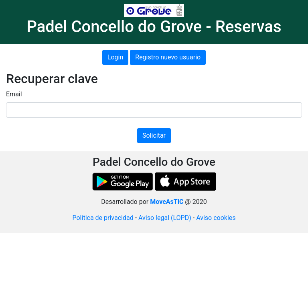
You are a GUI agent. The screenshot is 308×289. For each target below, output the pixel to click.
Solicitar (154, 135)
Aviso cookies (215, 218)
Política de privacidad (102, 218)
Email (14, 94)
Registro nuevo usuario (168, 57)
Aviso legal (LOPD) (164, 218)
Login (115, 57)
